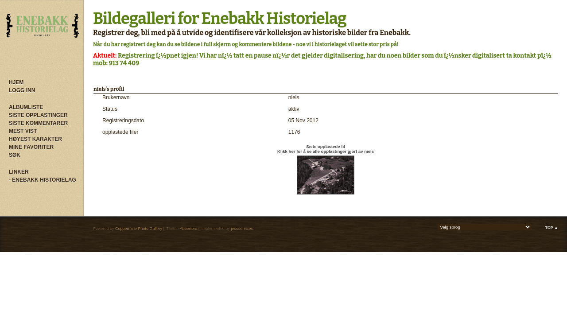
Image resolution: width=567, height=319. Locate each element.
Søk (14, 155)
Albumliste (26, 107)
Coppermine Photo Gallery (138, 228)
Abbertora (189, 228)
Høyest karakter (35, 139)
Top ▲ (551, 228)
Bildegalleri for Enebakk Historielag (219, 18)
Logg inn (22, 90)
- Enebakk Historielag (42, 180)
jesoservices (242, 228)
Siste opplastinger (38, 115)
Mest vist (23, 131)
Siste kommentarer (38, 123)
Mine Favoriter (31, 147)
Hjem (16, 82)
